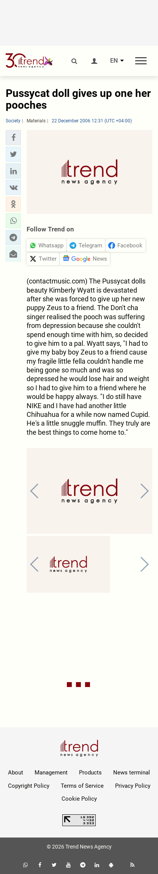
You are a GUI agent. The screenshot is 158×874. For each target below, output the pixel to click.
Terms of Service (82, 785)
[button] (13, 137)
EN (114, 61)
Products (90, 772)
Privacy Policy (132, 785)
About (15, 772)
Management (51, 772)
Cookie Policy (79, 798)
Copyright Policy (28, 785)
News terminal (131, 772)
